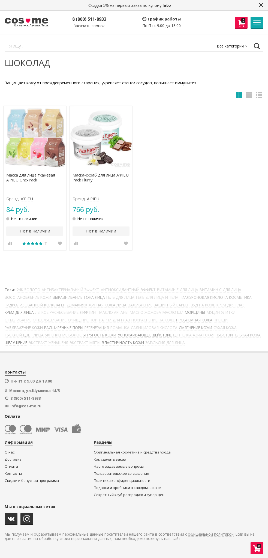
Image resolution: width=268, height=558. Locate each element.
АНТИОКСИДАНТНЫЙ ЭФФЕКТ (128, 289)
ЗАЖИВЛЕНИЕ (140, 305)
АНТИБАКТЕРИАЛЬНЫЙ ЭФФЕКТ (70, 289)
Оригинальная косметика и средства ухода (132, 452)
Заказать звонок (89, 26)
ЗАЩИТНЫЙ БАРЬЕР (171, 305)
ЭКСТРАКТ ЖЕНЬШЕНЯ (48, 342)
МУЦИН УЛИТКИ (221, 312)
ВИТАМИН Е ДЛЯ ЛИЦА (177, 289)
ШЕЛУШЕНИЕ (16, 342)
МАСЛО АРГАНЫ (113, 312)
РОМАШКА (120, 327)
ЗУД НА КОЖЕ (203, 305)
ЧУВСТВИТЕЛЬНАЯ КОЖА (238, 335)
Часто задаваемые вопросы (119, 466)
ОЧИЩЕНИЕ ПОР (82, 320)
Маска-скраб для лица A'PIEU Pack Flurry (101, 178)
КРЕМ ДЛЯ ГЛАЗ (230, 305)
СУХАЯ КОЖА (225, 327)
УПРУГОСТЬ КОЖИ (99, 335)
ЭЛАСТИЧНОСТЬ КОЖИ (123, 342)
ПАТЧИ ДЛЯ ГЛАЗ (114, 320)
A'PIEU (27, 198)
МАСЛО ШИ (172, 312)
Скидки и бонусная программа (32, 481)
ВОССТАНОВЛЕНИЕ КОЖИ (28, 297)
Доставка (13, 459)
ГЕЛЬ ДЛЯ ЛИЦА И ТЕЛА (157, 297)
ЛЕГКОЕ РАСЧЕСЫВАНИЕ (57, 312)
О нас (9, 452)
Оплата (11, 466)
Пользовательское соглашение (121, 474)
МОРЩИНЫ (195, 312)
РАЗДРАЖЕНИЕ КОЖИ (24, 327)
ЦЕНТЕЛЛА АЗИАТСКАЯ (193, 335)
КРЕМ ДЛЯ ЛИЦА (19, 312)
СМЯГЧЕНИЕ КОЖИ (195, 327)
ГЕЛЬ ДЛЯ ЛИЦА (120, 297)
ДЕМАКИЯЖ (77, 305)
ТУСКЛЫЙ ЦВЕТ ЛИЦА (24, 335)
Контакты (13, 474)
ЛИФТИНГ (89, 312)
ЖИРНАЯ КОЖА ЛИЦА (108, 305)
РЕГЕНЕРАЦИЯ (97, 327)
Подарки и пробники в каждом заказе (127, 488)
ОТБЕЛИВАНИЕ (18, 320)
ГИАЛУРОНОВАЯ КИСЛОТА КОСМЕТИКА (216, 297)
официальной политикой (211, 534)
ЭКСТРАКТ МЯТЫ (85, 342)
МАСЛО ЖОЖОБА (145, 312)
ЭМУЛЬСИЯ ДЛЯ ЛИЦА (165, 342)
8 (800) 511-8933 (89, 19)
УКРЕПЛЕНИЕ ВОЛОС (63, 335)
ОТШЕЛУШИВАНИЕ (50, 320)
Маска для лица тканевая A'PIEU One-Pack (30, 178)
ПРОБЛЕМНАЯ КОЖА (194, 320)
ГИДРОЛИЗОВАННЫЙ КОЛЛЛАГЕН (35, 305)
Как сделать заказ (110, 459)
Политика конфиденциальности (122, 481)
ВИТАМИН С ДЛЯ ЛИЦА (220, 289)
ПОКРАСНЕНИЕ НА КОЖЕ (153, 320)
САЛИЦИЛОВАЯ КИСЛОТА (154, 327)
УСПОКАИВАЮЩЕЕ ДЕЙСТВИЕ (145, 335)
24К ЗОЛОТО (28, 289)
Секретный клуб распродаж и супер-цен (129, 495)
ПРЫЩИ (221, 320)
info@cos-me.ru (25, 406)
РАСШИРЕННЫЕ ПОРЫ (63, 327)
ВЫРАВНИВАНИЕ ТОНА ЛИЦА (79, 297)
